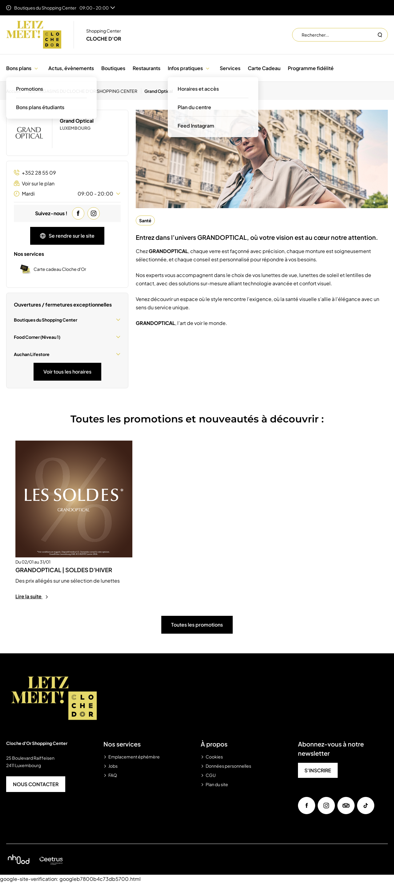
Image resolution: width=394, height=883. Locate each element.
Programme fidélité (311, 68)
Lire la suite (31, 596)
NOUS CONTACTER (35, 784)
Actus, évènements (71, 68)
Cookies (214, 756)
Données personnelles (228, 766)
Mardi (67, 193)
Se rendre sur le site (67, 235)
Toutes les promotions (197, 624)
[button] (36, 68)
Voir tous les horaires (67, 371)
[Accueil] (15, 91)
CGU (211, 775)
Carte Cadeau (264, 68)
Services (230, 68)
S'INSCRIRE (317, 770)
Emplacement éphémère (134, 756)
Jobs (113, 766)
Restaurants (146, 68)
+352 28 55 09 (35, 172)
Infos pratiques (185, 68)
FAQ (112, 775)
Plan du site (217, 784)
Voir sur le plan (34, 183)
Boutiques (113, 68)
